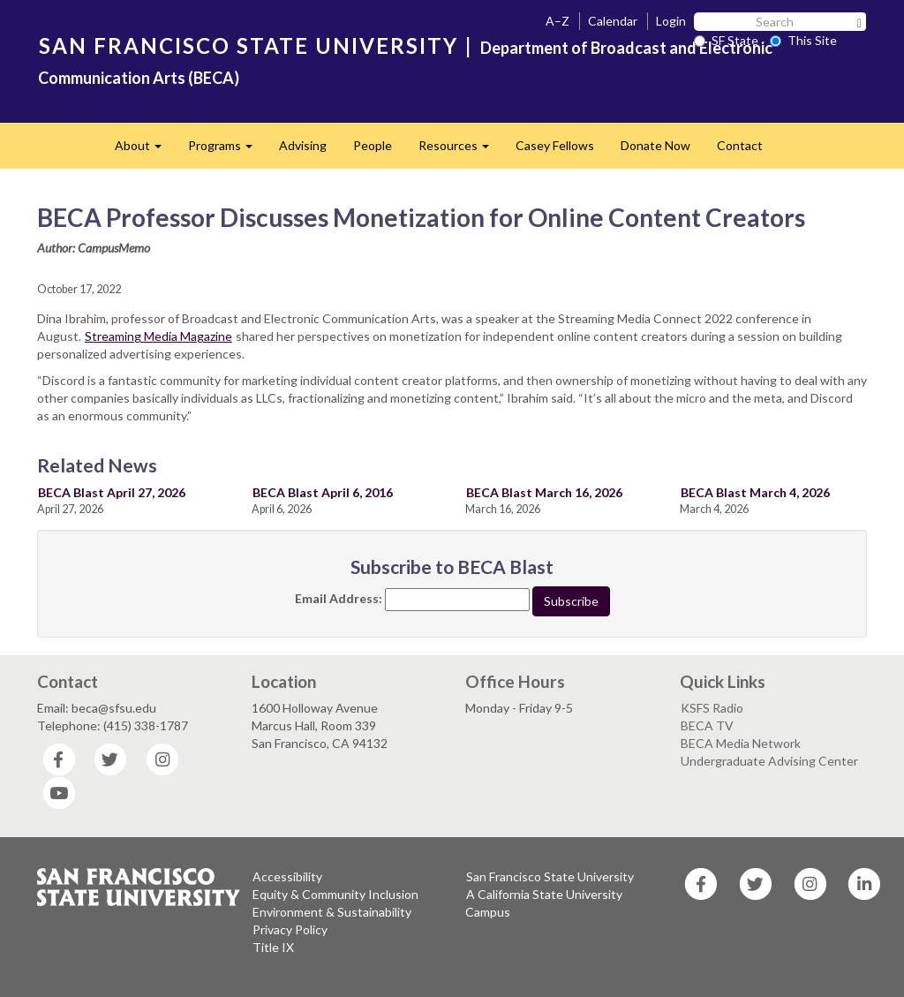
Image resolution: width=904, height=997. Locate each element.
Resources (460, 150)
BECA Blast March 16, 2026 (544, 492)
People (372, 145)
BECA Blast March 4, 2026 (755, 492)
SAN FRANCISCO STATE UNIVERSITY (248, 45)
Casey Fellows (555, 145)
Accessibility (287, 876)
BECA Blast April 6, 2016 (322, 492)
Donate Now (655, 145)
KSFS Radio (712, 707)
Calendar (612, 20)
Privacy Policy (290, 929)
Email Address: (338, 598)
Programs (227, 150)
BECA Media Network (741, 743)
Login (671, 20)
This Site (803, 40)
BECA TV (707, 725)
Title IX (273, 947)
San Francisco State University (550, 876)
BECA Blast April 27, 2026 (111, 492)
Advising (303, 145)
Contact (740, 145)
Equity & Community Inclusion (335, 894)
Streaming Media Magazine (158, 336)
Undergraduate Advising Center (769, 760)
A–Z (557, 20)
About (145, 150)
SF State (726, 40)
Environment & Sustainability (331, 911)
